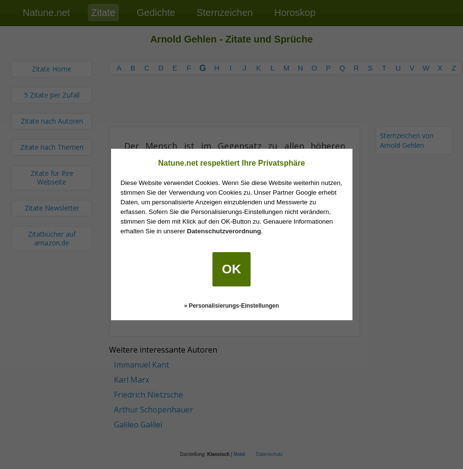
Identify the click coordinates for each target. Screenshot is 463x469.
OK (231, 269)
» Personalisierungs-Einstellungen (231, 305)
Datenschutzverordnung (224, 231)
